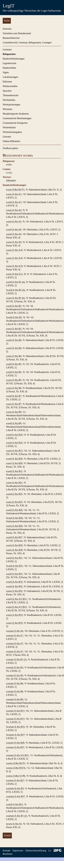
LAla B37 (19, 747)
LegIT (9, 5)
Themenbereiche (10, 95)
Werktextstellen (10, 86)
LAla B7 (17, 396)
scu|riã (9, 804)
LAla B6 (17, 388)
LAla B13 (18, 451)
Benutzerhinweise (11, 38)
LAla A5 (17, 221)
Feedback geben (10, 148)
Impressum (18, 850)
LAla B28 (18, 545)
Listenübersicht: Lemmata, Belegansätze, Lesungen (27, 42)
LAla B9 (17, 412)
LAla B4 (17, 340)
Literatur (7, 136)
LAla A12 (18, 274)
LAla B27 (18, 537)
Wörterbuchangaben (12, 132)
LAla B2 (17, 306)
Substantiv (11, 180)
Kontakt (6, 850)
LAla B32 (18, 582)
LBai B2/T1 (18, 189)
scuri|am (10, 788)
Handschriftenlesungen (13, 58)
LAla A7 (19, 635)
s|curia (9, 824)
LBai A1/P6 (19, 776)
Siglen (6, 72)
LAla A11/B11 (20, 599)
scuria (9, 172)
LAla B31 (18, 558)
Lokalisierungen (10, 77)
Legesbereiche (9, 63)
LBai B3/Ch (19, 768)
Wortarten (7, 109)
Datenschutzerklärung (35, 850)
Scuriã (9, 290)
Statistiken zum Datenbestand (17, 33)
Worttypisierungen (11, 104)
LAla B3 (19, 667)
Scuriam (10, 727)
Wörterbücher (9, 127)
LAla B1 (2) (21, 659)
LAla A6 (17, 229)
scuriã (9, 202)
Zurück (7, 835)
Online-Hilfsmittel (11, 141)
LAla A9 (17, 242)
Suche (7, 20)
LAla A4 (17, 210)
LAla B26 (18, 510)
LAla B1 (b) (19, 282)
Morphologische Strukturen (16, 113)
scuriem (10, 780)
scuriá (9, 545)
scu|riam (10, 816)
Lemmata (7, 49)
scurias (9, 763)
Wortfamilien (9, 100)
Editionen (7, 81)
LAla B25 (18, 494)
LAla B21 (18, 471)
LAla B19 (18, 615)
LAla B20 (18, 459)
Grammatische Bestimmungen (17, 118)
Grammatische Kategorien (15, 123)
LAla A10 (18, 250)
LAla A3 (17, 194)
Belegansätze (9, 54)
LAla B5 (17, 364)
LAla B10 (18, 435)
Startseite (7, 29)
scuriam (10, 631)
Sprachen (7, 91)
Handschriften (9, 68)
